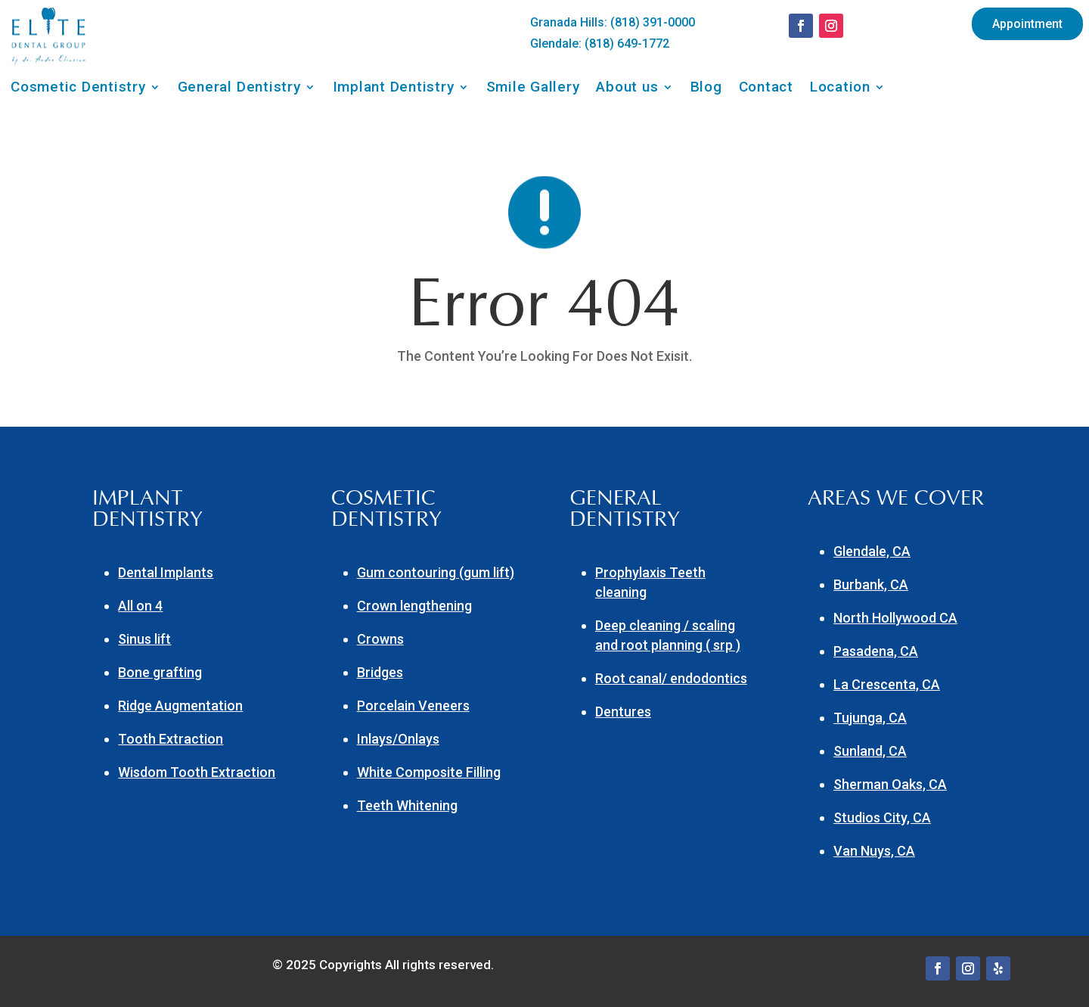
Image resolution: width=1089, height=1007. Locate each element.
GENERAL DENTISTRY (624, 508)
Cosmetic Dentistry (78, 88)
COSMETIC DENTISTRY (386, 508)
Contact (766, 88)
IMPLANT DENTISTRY (147, 508)
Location (840, 88)
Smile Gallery (533, 88)
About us (627, 88)
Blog (706, 88)
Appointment (1027, 24)
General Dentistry (239, 88)
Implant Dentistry (394, 88)
